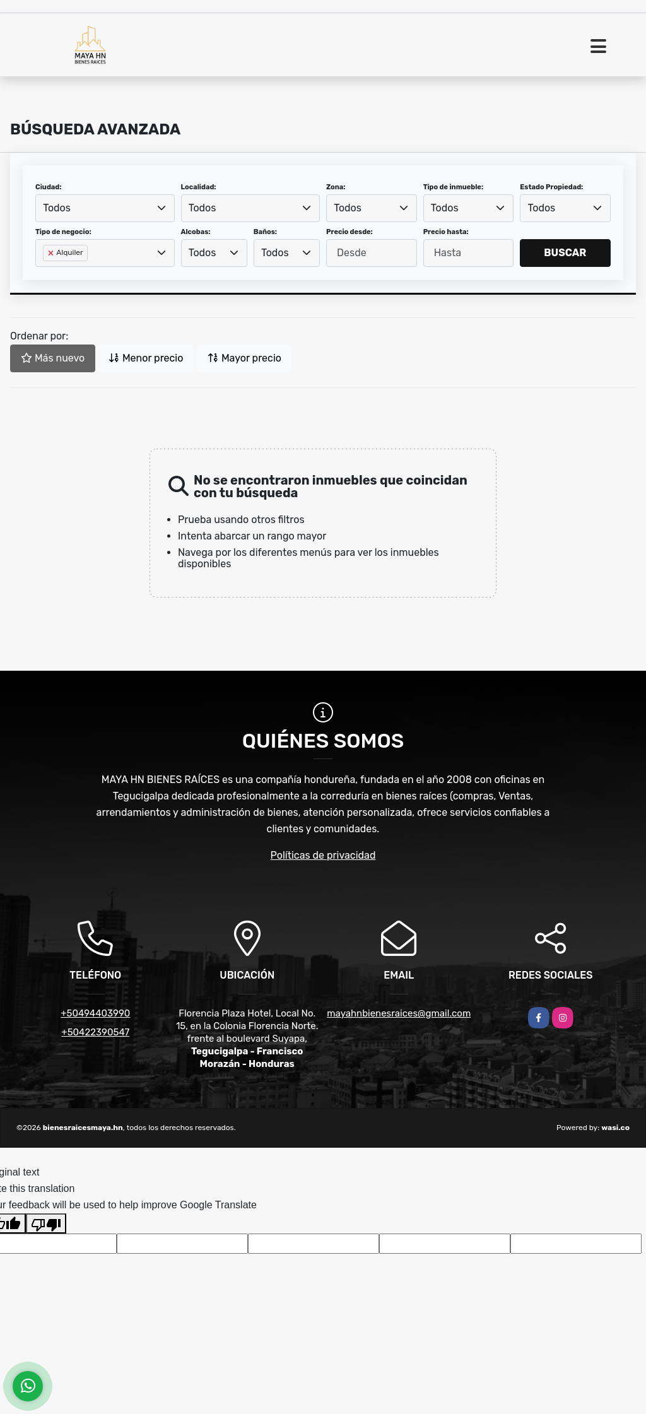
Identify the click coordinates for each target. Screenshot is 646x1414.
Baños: (265, 232)
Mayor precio (244, 358)
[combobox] (105, 208)
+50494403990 (95, 1013)
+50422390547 (95, 1032)
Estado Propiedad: (551, 187)
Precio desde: (349, 232)
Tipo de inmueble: (453, 187)
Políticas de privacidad (323, 855)
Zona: (336, 187)
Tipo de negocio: (63, 232)
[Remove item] (51, 253)
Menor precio (146, 358)
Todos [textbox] (57, 208)
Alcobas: (196, 232)
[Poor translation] (46, 1223)
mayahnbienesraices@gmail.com (399, 1013)
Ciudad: (48, 187)
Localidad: (198, 187)
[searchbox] (46, 273)
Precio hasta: (446, 232)
